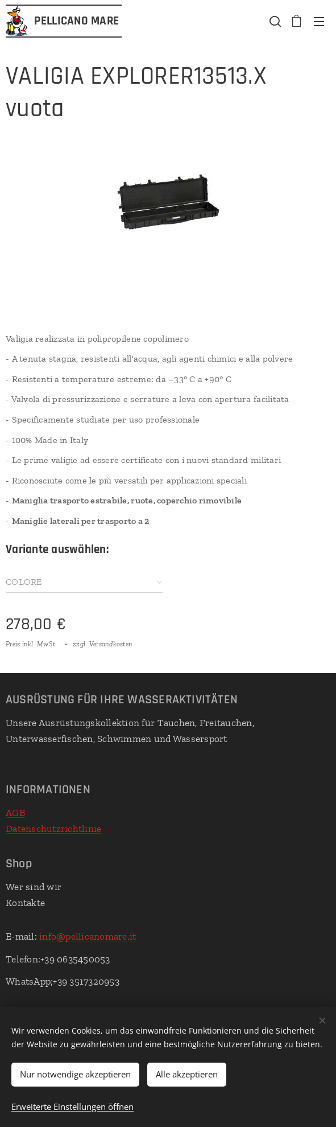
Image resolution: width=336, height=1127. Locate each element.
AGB (15, 812)
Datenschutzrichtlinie (53, 828)
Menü (319, 21)
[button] (274, 21)
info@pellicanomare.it (87, 936)
